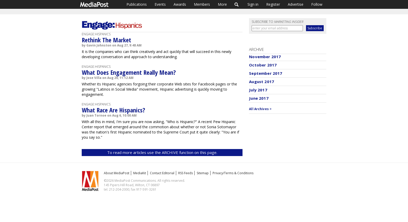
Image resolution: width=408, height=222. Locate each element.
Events (160, 4)
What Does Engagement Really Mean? (129, 72)
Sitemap (203, 173)
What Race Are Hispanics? (113, 110)
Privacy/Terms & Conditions (233, 173)
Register (273, 4)
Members (202, 4)
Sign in (252, 4)
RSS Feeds (185, 173)
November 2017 (265, 56)
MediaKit (139, 173)
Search (237, 4)
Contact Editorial (162, 173)
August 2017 (261, 81)
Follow (316, 4)
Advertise (295, 4)
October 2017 (263, 65)
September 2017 (265, 73)
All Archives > (260, 109)
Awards (180, 4)
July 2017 (258, 89)
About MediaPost (116, 173)
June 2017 (258, 98)
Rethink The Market (106, 40)
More (222, 4)
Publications (136, 4)
